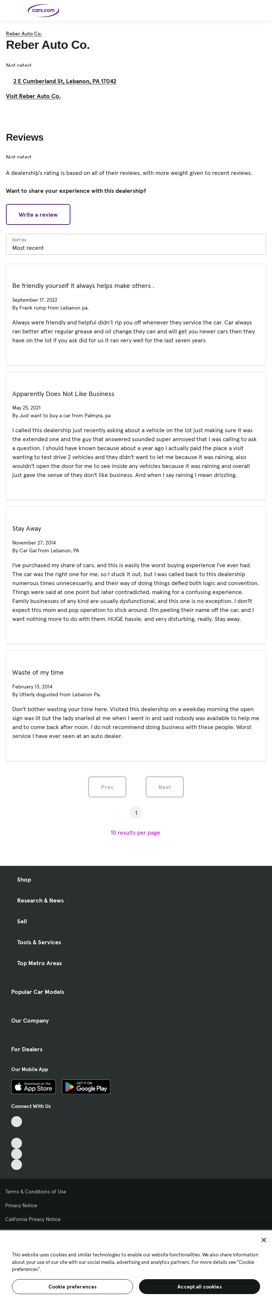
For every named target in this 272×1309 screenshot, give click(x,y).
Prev (107, 787)
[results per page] (136, 832)
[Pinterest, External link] (16, 1164)
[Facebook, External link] (16, 1132)
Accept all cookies (199, 1286)
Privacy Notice (21, 1205)
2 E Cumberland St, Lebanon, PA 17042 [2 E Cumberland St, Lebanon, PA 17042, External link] (67, 81)
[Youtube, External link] (16, 1143)
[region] (136, 1269)
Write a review (38, 214)
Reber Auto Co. (24, 33)
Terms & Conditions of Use (35, 1191)
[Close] (264, 1240)
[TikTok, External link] (16, 1121)
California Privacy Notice (33, 1219)
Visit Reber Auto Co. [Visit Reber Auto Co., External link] (36, 96)
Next (164, 787)
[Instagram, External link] (16, 1154)
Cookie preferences (72, 1286)
